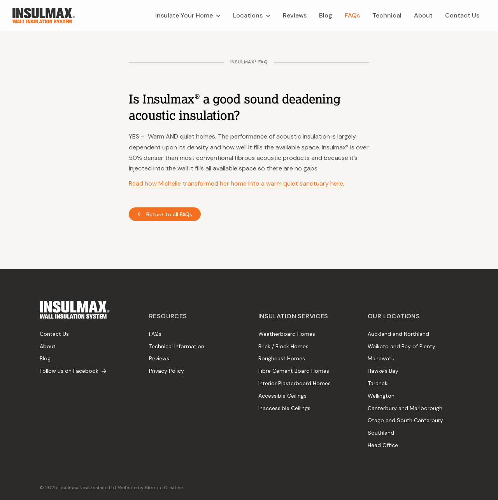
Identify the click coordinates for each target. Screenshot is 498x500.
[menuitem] (188, 15)
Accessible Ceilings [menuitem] (282, 395)
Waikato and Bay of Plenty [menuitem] (401, 346)
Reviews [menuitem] (159, 358)
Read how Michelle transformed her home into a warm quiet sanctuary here (236, 183)
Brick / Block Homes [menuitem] (283, 346)
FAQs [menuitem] (155, 333)
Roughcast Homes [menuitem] (281, 358)
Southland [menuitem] (381, 432)
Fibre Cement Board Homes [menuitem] (293, 370)
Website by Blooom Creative (150, 487)
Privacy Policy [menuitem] (166, 370)
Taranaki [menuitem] (378, 383)
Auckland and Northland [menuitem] (398, 333)
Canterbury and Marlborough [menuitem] (405, 408)
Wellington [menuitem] (381, 395)
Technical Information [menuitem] (176, 346)
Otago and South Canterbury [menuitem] (405, 420)
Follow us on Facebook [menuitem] (73, 370)
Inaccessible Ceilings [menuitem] (284, 408)
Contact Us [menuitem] (54, 333)
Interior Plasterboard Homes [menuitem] (294, 383)
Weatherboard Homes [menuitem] (286, 333)
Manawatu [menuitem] (381, 358)
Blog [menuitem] (45, 358)
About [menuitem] (48, 346)
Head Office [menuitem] (383, 445)
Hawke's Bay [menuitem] (383, 370)
